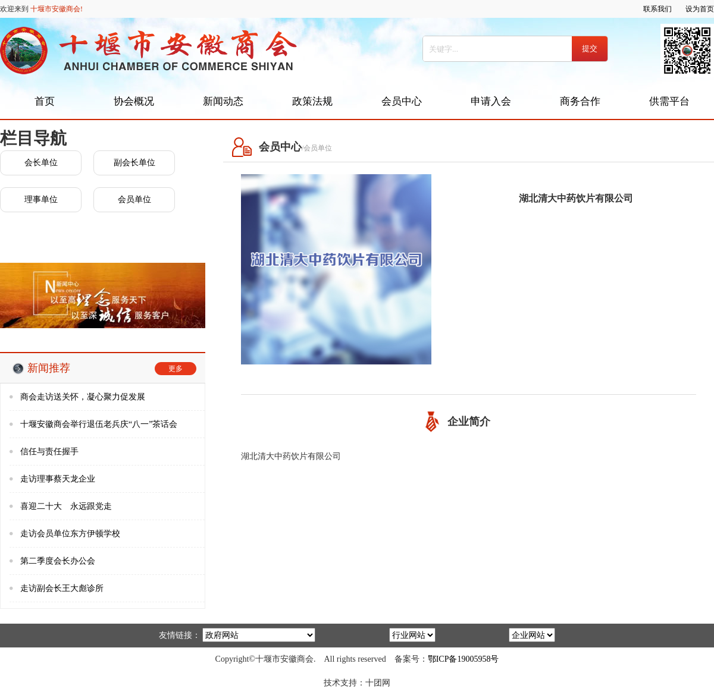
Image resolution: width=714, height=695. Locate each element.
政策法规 (312, 101)
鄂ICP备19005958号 (463, 659)
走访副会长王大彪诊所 (62, 588)
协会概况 (134, 101)
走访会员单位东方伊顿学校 (70, 533)
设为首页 (699, 9)
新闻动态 (223, 101)
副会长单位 (134, 162)
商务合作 (580, 101)
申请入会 (491, 101)
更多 (175, 368)
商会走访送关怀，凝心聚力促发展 (82, 396)
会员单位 (134, 199)
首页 (45, 101)
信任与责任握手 (49, 451)
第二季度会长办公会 (57, 560)
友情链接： (180, 635)
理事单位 (41, 199)
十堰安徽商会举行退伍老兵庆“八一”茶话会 (98, 424)
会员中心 (401, 101)
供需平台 (669, 101)
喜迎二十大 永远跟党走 (66, 506)
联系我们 (657, 9)
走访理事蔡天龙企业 (57, 478)
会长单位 (41, 162)
